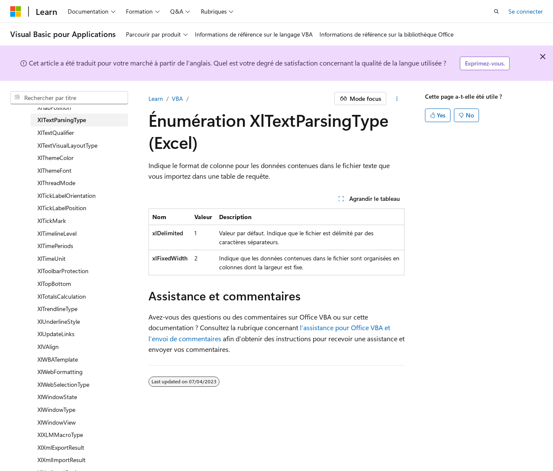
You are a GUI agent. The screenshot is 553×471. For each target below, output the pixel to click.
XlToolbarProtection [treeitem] (62, 271)
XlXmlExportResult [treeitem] (60, 447)
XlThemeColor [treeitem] (55, 158)
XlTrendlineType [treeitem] (57, 309)
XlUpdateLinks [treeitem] (55, 334)
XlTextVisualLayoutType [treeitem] (67, 145)
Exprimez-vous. (485, 63)
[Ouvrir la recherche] (496, 11)
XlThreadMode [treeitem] (56, 183)
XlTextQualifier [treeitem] (55, 132)
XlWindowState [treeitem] (57, 397)
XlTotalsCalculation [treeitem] (61, 296)
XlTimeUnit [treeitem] (51, 258)
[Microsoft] (15, 11)
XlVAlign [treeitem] (48, 347)
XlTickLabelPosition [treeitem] (61, 208)
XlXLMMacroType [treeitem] (60, 435)
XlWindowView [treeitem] (56, 422)
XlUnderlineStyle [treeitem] (58, 321)
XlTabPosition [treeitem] (54, 107)
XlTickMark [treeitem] (51, 221)
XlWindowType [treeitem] (56, 409)
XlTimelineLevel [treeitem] (57, 233)
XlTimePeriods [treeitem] (55, 246)
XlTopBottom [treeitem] (54, 284)
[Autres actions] (397, 99)
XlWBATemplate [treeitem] (57, 359)
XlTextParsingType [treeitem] (61, 120)
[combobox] (69, 98)
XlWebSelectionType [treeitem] (63, 384)
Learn (155, 98)
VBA (177, 98)
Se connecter (525, 11)
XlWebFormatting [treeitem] (60, 372)
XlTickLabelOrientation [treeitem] (66, 195)
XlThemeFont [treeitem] (54, 170)
